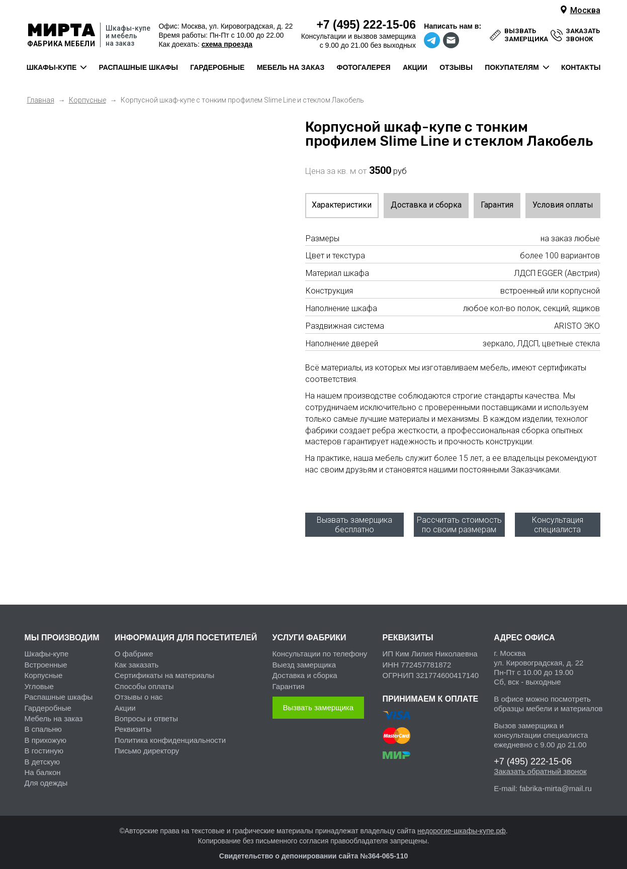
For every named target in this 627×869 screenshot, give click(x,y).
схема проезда (227, 44)
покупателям (512, 67)
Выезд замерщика (304, 657)
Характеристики (342, 205)
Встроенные (46, 657)
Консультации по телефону (320, 646)
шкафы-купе (52, 67)
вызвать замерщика (526, 35)
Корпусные (44, 668)
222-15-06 (366, 24)
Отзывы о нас (139, 690)
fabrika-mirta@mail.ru (555, 781)
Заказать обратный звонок (540, 764)
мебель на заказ (291, 67)
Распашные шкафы (59, 690)
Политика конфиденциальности (170, 732)
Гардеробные (48, 700)
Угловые (39, 678)
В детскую (42, 754)
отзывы (456, 67)
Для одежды (46, 775)
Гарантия (497, 205)
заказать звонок (583, 35)
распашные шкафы (138, 67)
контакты (580, 67)
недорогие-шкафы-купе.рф (461, 824)
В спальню (43, 722)
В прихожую (45, 732)
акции (415, 67)
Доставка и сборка (426, 205)
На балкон (43, 765)
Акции (125, 700)
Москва (585, 10)
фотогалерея (363, 67)
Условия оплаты (562, 205)
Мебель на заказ (54, 711)
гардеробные (217, 67)
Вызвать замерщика (318, 700)
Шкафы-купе (47, 646)
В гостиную (44, 743)
